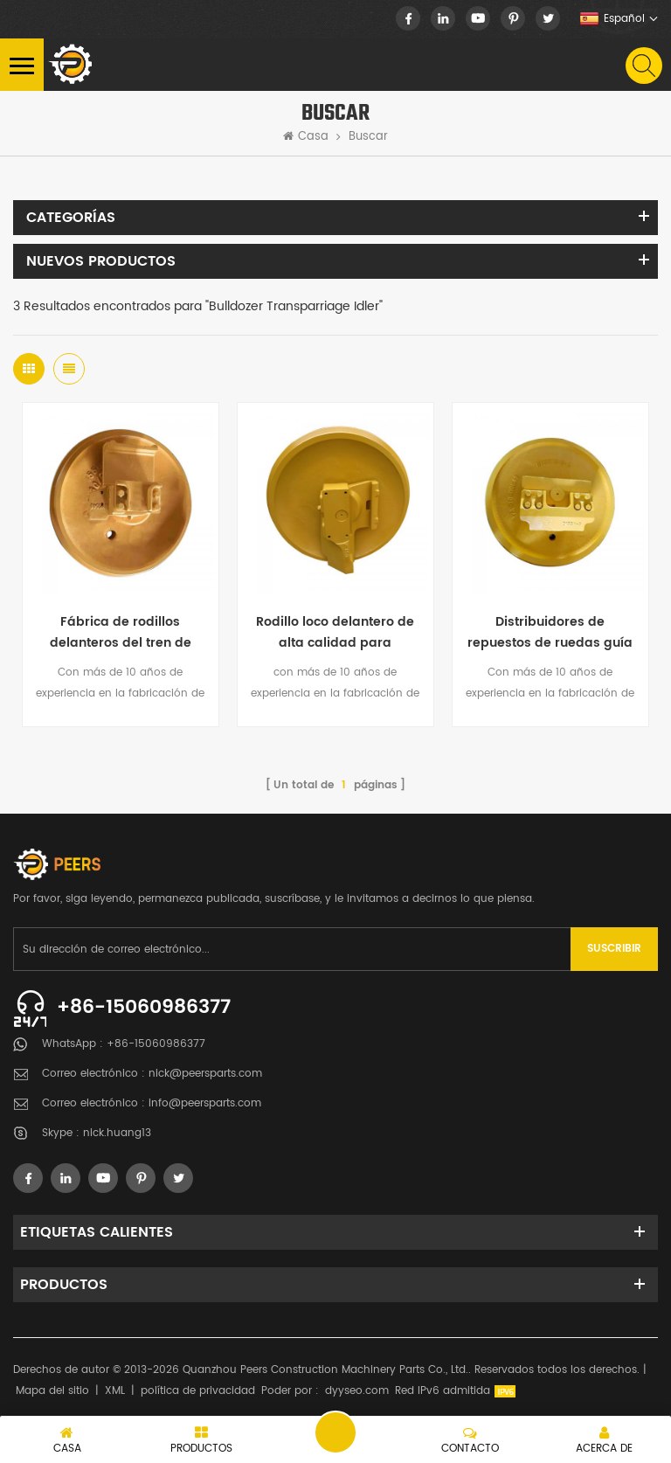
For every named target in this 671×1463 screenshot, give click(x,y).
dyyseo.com (357, 1391)
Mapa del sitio (52, 1391)
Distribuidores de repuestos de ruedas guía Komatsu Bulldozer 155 (550, 633)
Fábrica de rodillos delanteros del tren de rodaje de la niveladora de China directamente (120, 633)
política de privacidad (198, 1391)
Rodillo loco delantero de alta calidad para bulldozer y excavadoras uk (335, 633)
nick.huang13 (117, 1133)
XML (115, 1391)
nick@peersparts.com (205, 1073)
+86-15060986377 (144, 1007)
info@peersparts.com (205, 1103)
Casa (306, 137)
